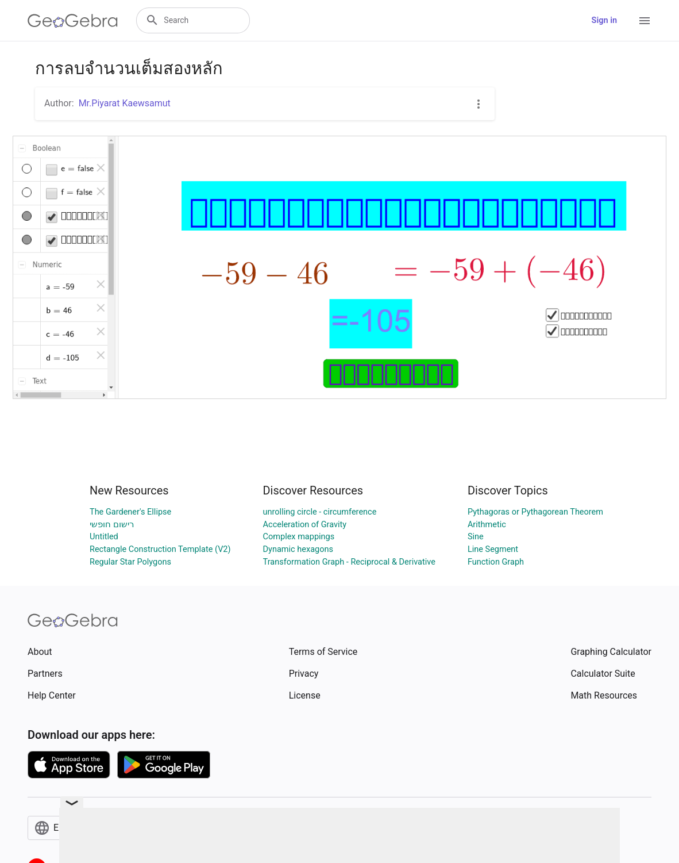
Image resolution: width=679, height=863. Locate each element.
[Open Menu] (644, 21)
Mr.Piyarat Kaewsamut (125, 103)
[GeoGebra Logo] (73, 21)
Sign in (604, 20)
